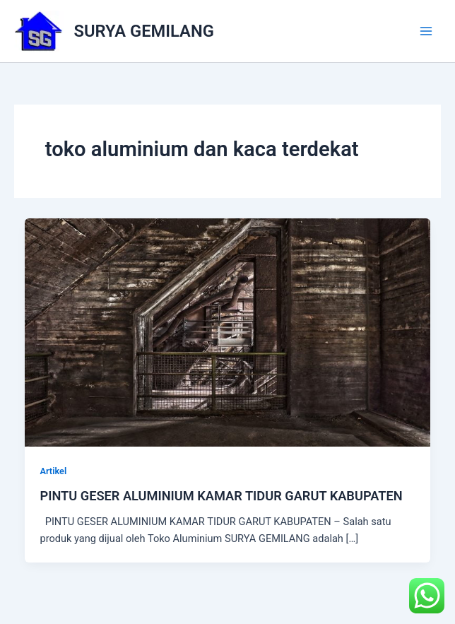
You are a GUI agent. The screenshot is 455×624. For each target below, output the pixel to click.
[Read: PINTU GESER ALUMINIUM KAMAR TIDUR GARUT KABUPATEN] (228, 332)
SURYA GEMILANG (144, 31)
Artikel (53, 471)
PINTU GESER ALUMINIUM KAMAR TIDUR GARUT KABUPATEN (221, 495)
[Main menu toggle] (426, 31)
